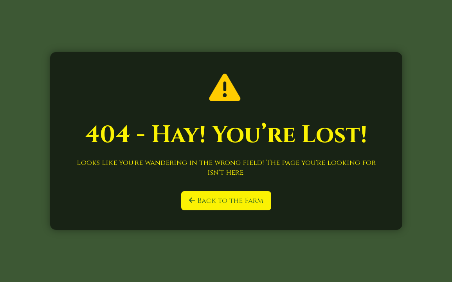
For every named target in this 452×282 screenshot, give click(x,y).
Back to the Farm (226, 201)
